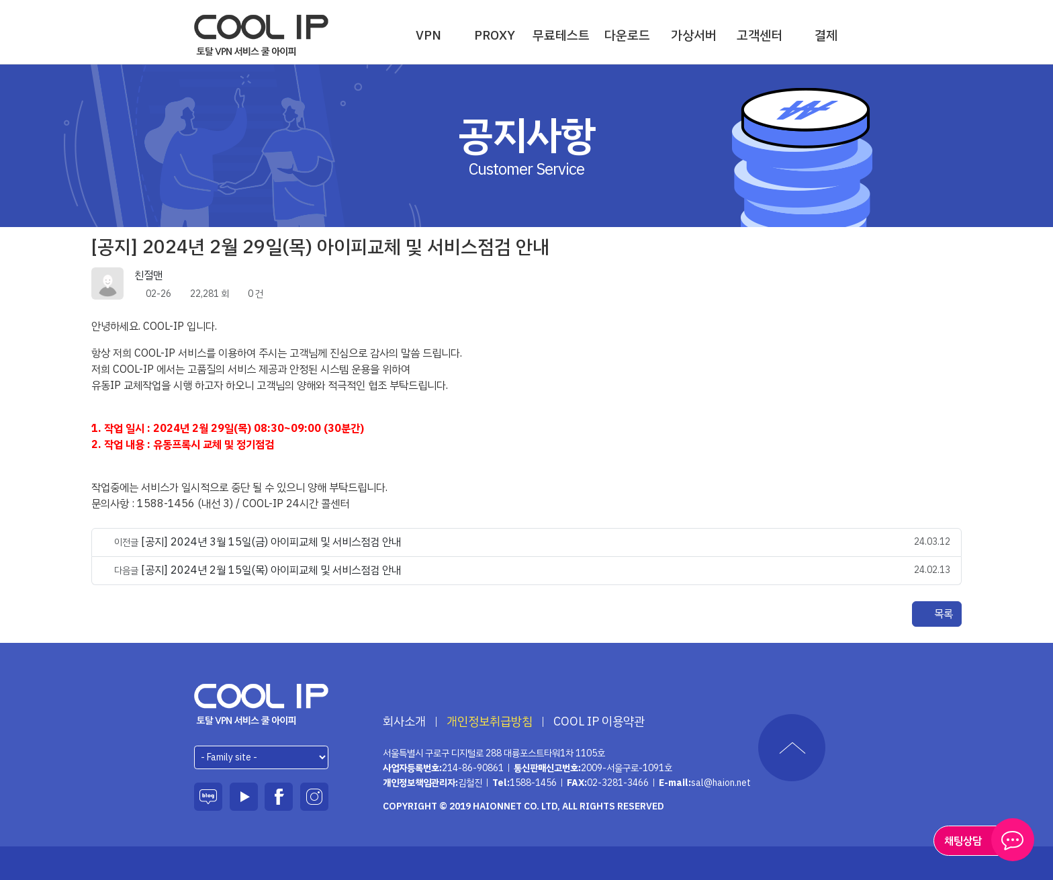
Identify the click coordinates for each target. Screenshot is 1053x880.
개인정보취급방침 (490, 721)
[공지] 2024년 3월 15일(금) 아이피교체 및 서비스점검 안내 (271, 542)
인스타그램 (314, 797)
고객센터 (759, 35)
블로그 (208, 797)
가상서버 (694, 35)
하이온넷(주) (261, 704)
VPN (428, 35)
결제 (826, 35)
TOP (791, 747)
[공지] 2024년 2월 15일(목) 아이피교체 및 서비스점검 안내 (271, 570)
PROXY (494, 35)
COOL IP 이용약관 (599, 721)
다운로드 (627, 35)
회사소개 (404, 721)
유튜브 (244, 797)
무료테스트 (561, 35)
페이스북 (279, 797)
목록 (937, 614)
